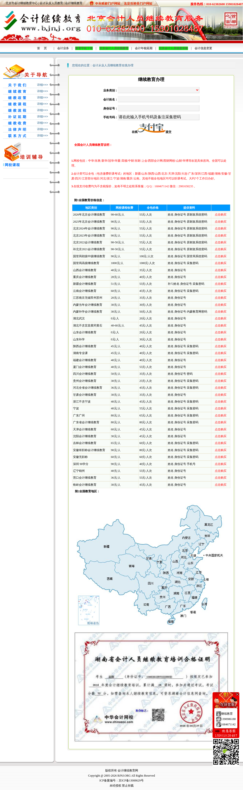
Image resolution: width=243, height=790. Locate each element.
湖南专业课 (80, 353)
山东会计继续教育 (84, 332)
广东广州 (79, 415)
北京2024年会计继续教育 (89, 228)
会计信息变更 (203, 48)
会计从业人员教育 (51, 3)
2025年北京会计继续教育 (89, 221)
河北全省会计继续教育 (87, 387)
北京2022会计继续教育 (87, 242)
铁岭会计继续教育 (84, 484)
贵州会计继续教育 (84, 381)
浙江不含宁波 (82, 401)
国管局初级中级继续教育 (89, 256)
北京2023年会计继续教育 (89, 235)
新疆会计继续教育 (84, 284)
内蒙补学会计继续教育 (87, 311)
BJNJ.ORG (124, 775)
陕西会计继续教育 (84, 346)
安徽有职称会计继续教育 (89, 450)
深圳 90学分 (80, 464)
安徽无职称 (80, 457)
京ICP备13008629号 (131, 780)
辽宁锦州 (79, 471)
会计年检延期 (143, 48)
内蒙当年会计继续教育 (87, 304)
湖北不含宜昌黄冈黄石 (87, 325)
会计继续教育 (74, 3)
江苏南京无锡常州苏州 (87, 297)
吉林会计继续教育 (84, 443)
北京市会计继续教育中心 (22, 3)
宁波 (76, 408)
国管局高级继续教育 (86, 263)
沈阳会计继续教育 (84, 436)
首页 (44, 48)
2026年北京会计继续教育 (89, 214)
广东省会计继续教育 (86, 422)
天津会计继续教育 (84, 429)
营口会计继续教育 (84, 477)
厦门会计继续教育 (84, 367)
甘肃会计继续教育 (84, 394)
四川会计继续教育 (84, 373)
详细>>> (42, 85)
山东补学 (79, 339)
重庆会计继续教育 (84, 277)
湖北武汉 (79, 318)
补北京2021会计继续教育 (89, 249)
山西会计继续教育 (84, 270)
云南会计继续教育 (84, 291)
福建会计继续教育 (84, 360)
